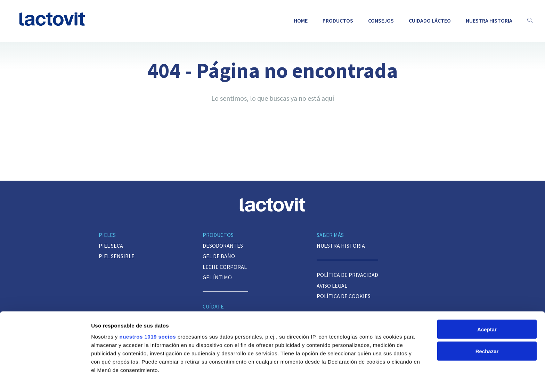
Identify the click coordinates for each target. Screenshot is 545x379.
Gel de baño (219, 256)
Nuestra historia (489, 20)
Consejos (381, 20)
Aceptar (487, 281)
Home (301, 20)
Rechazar (487, 303)
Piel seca (111, 245)
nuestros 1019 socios (147, 288)
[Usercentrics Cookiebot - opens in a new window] (45, 365)
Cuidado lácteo (430, 20)
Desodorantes (223, 245)
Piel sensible (117, 256)
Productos (338, 20)
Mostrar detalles (111, 365)
